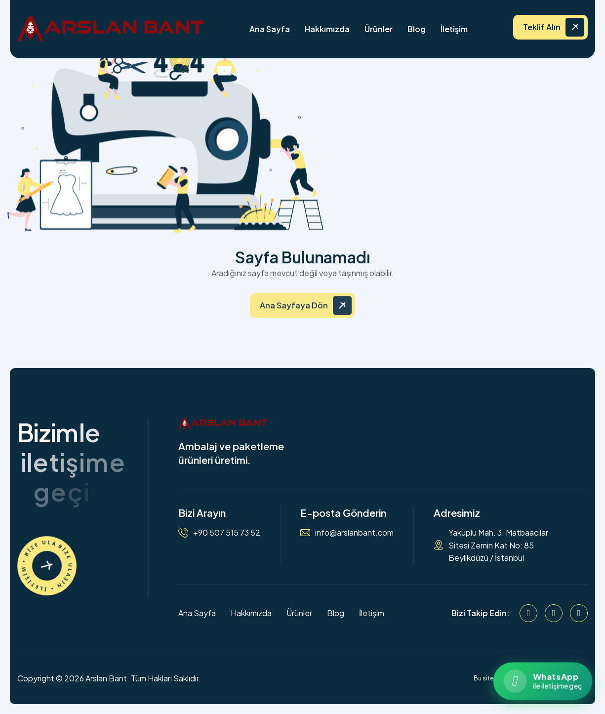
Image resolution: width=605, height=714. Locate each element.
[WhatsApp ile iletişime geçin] (542, 681)
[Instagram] (554, 613)
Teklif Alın (542, 27)
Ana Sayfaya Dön (294, 311)
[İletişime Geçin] (47, 565)
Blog (416, 29)
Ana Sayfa (269, 29)
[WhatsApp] (579, 613)
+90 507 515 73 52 (226, 532)
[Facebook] (528, 613)
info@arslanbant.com (354, 532)
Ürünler (378, 29)
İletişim (454, 29)
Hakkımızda (327, 29)
